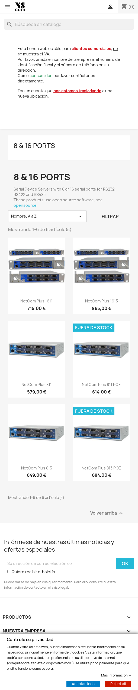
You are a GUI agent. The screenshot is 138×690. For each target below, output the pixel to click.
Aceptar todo (83, 683)
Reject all (118, 683)
